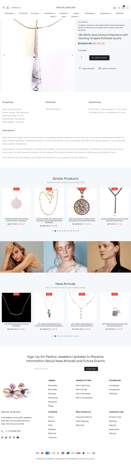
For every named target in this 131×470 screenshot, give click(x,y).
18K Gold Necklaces (102, 25)
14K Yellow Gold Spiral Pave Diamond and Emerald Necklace (82, 325)
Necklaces (90, 25)
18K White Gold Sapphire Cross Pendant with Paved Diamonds (16, 325)
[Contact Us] (8, 7)
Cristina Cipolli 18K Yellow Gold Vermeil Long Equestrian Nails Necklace (82, 220)
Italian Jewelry (109, 27)
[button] (4, 7)
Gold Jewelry (98, 27)
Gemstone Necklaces (86, 27)
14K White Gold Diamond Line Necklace (49, 325)
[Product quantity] (82, 57)
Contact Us (16, 8)
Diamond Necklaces (117, 25)
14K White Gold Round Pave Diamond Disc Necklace (49, 220)
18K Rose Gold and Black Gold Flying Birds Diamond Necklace (114, 220)
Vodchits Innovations (87, 459)
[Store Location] (3, 8)
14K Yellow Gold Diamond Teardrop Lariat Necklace (115, 325)
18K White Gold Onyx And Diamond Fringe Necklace (16, 220)
